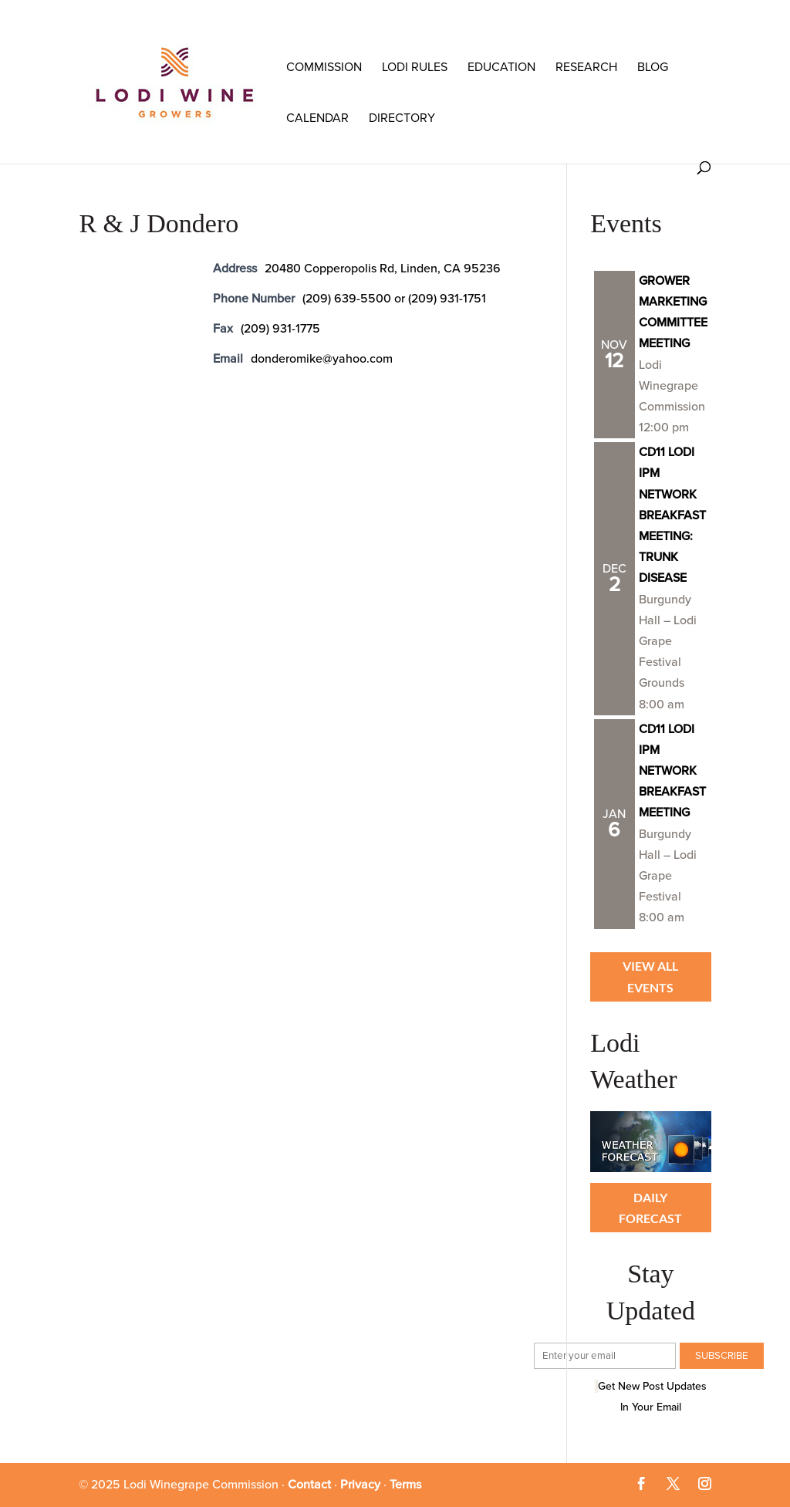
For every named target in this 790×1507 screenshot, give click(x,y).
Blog (652, 67)
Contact (309, 1484)
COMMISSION (324, 67)
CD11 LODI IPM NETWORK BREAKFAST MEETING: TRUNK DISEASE (672, 515)
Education (501, 67)
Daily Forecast (650, 1207)
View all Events (650, 976)
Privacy (360, 1484)
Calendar (317, 118)
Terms (405, 1484)
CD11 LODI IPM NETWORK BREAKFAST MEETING (672, 771)
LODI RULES (414, 67)
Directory (402, 118)
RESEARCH (586, 67)
